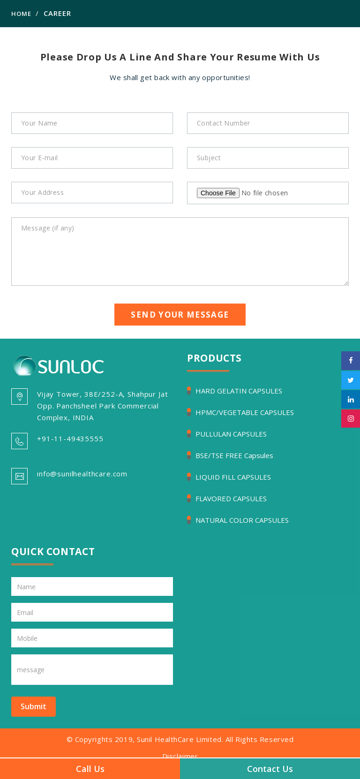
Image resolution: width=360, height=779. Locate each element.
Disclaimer (180, 756)
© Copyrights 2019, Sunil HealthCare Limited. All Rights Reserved (180, 739)
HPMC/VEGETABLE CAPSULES (244, 412)
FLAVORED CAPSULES (231, 498)
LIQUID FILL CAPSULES (233, 477)
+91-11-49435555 (70, 438)
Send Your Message (180, 314)
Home (21, 13)
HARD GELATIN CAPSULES (238, 390)
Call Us (90, 768)
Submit (33, 706)
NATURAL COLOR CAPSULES (242, 520)
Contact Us (270, 768)
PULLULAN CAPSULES (231, 433)
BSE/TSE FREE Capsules (234, 455)
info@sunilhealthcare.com (82, 473)
